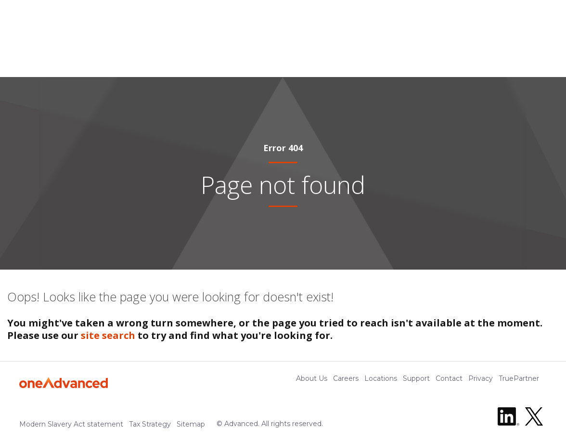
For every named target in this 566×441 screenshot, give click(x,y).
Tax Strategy (150, 424)
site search (108, 335)
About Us (311, 378)
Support (416, 378)
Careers (346, 378)
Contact (449, 378)
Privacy (480, 378)
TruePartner (519, 378)
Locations (380, 378)
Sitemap (191, 424)
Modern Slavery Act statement (71, 424)
